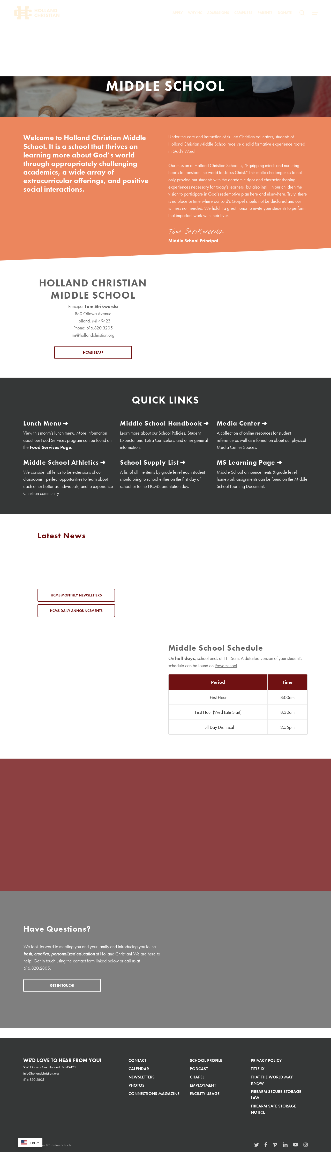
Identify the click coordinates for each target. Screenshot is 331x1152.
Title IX (258, 1067)
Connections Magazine (154, 1092)
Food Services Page (50, 447)
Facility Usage (205, 1092)
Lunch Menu (41, 423)
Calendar (139, 1067)
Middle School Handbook (158, 423)
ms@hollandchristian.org (93, 335)
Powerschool (226, 664)
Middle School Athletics (59, 461)
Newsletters (142, 1076)
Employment (203, 1084)
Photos (137, 1084)
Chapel (197, 1076)
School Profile (206, 1059)
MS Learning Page (245, 461)
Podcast (199, 1067)
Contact (137, 1059)
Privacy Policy (266, 1059)
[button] (315, 16)
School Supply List (148, 461)
